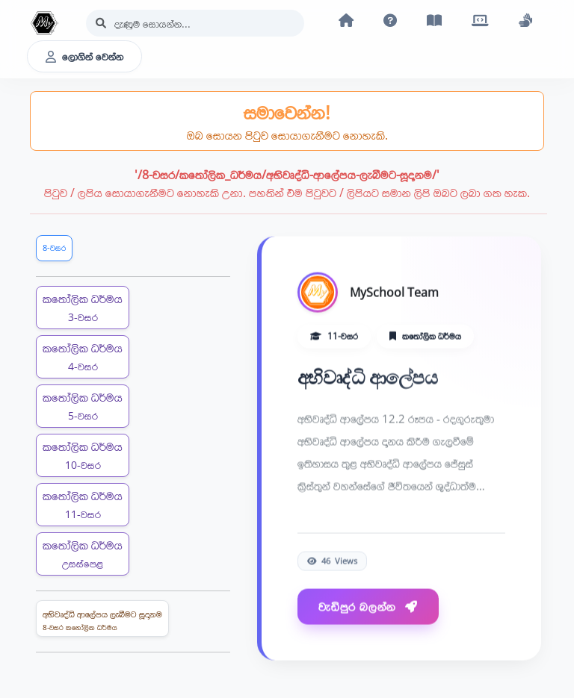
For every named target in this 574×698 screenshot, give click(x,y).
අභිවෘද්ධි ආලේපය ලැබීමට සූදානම (102, 620)
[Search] (195, 23)
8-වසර (54, 247)
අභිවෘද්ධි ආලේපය (367, 377)
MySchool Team (394, 292)
